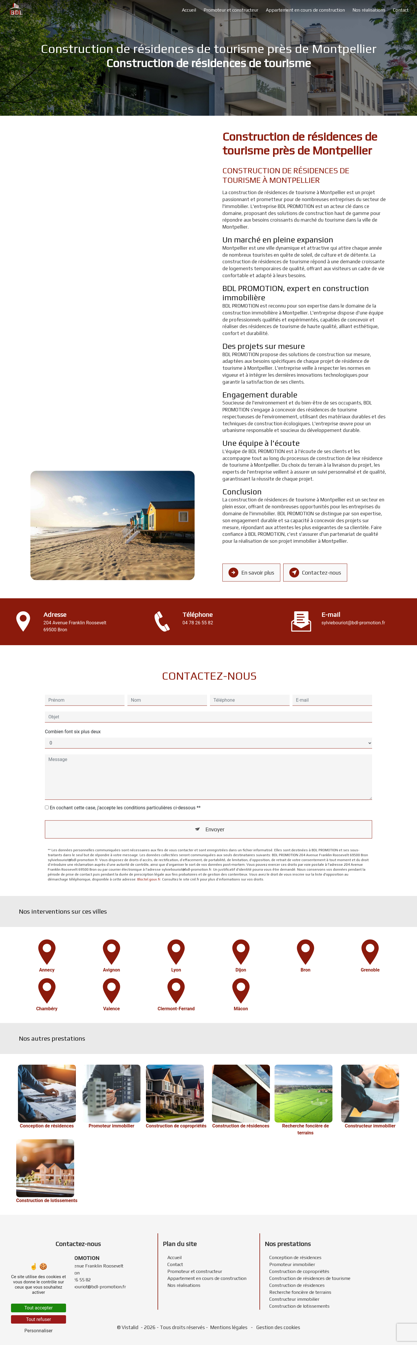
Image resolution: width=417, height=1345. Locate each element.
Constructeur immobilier (294, 1299)
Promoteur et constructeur (231, 10)
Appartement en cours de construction (305, 10)
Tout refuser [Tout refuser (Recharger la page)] (38, 1319)
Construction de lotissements (299, 1306)
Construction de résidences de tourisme (309, 1278)
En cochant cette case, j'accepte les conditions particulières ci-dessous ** (125, 797)
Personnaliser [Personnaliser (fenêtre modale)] (38, 1330)
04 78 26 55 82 (197, 623)
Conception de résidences (295, 1257)
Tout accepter (38, 1308)
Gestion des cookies (277, 1327)
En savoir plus (251, 572)
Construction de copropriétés (299, 1271)
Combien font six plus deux (73, 721)
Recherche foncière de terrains (300, 1292)
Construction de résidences (297, 1285)
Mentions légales (228, 1327)
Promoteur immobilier (292, 1264)
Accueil (189, 10)
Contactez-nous (316, 572)
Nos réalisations (368, 10)
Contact (401, 10)
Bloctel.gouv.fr (148, 869)
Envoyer (215, 819)
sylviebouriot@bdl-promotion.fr (353, 623)
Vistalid (131, 1327)
